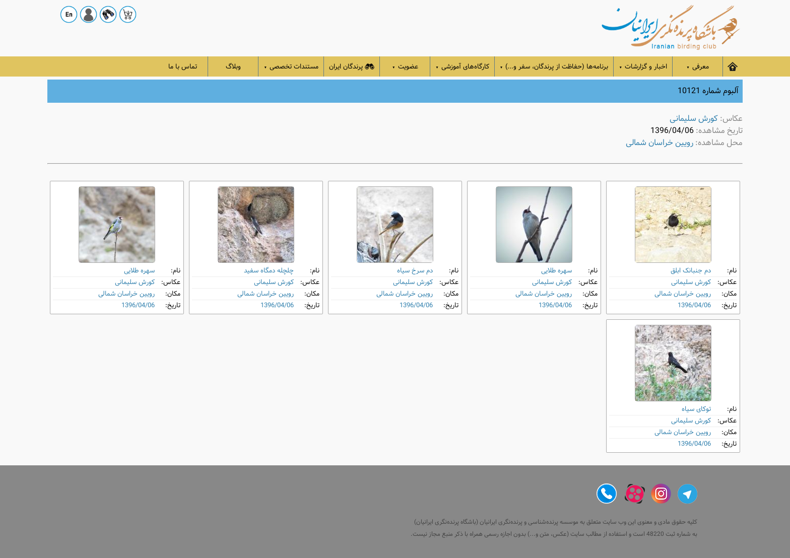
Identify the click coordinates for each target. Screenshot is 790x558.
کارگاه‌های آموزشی (462, 67)
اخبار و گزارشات (643, 67)
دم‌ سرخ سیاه (415, 270)
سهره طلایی (556, 270)
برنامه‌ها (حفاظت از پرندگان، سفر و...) (554, 67)
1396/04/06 (694, 305)
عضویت (405, 67)
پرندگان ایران (351, 67)
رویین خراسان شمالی (659, 143)
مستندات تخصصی (291, 67)
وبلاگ (233, 67)
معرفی (697, 67)
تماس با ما (182, 67)
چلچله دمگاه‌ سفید (269, 270)
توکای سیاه (696, 409)
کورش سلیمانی (694, 118)
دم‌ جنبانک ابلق (691, 270)
